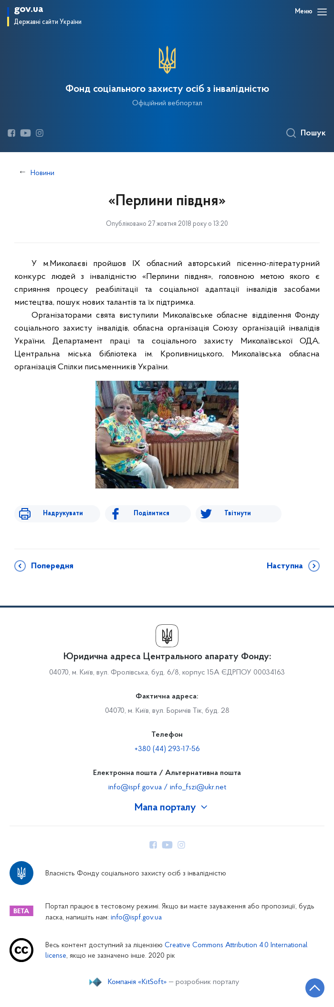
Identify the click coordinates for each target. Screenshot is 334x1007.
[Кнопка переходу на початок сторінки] (314, 987)
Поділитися (151, 513)
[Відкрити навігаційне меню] (322, 12)
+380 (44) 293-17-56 (167, 749)
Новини (42, 173)
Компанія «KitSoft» (137, 982)
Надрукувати (63, 513)
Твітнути (237, 513)
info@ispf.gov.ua (136, 917)
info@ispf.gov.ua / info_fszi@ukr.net (167, 787)
